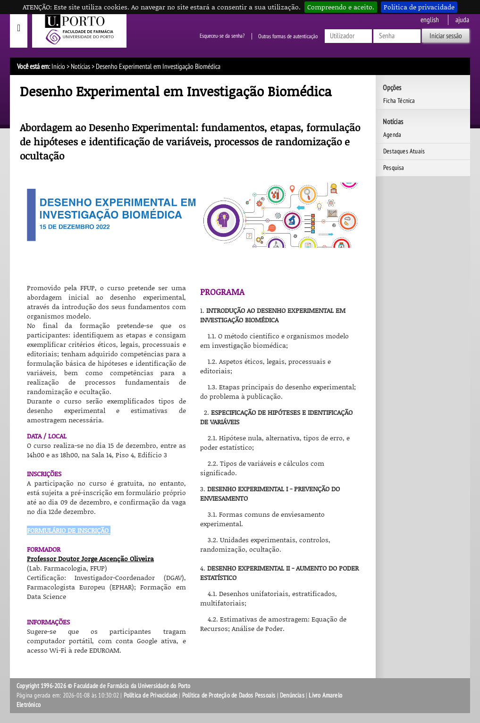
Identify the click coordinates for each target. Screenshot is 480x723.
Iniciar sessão (445, 36)
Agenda (392, 135)
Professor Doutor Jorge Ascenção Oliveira (90, 558)
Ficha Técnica (399, 101)
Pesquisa (393, 168)
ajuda (462, 20)
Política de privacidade (419, 6)
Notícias (80, 66)
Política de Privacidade (151, 695)
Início (58, 66)
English (430, 20)
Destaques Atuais (404, 151)
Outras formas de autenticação (288, 36)
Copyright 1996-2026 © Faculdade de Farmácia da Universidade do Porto (104, 686)
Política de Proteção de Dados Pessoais (229, 695)
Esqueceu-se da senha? (222, 36)
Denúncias (292, 695)
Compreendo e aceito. (340, 6)
